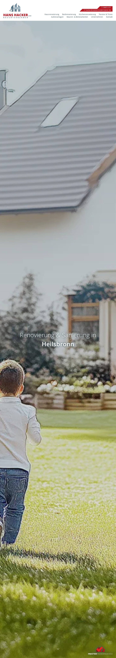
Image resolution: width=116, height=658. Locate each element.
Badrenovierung (69, 14)
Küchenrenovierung (87, 14)
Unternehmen (97, 17)
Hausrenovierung (51, 14)
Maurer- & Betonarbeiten (77, 17)
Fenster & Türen (106, 14)
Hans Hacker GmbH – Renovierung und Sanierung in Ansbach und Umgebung (17, 10)
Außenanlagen (57, 17)
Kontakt (109, 17)
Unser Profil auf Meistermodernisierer (100, 645)
